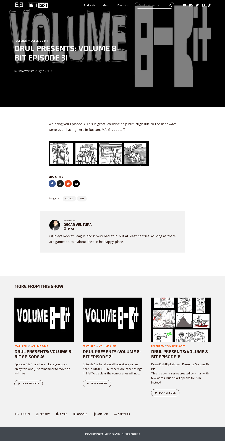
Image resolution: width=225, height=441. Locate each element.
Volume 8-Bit (39, 40)
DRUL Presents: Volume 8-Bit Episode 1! (180, 354)
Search (170, 5)
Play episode (28, 384)
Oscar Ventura (26, 71)
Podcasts (89, 5)
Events (121, 5)
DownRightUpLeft (94, 433)
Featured (20, 40)
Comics (69, 198)
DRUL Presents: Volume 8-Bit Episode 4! (43, 354)
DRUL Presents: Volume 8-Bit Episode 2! (112, 354)
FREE (82, 198)
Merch (106, 5)
